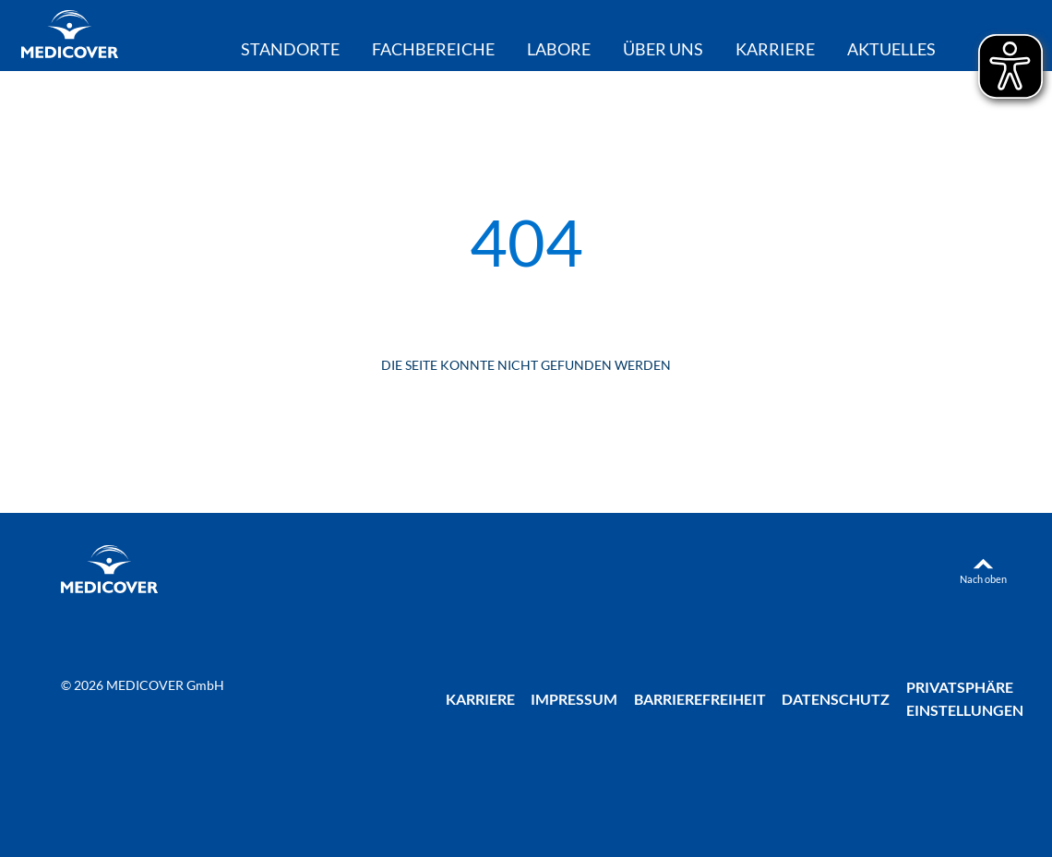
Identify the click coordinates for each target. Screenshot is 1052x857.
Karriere (775, 49)
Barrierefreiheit (700, 699)
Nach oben (983, 579)
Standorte (290, 49)
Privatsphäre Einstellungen (964, 698)
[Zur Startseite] (69, 36)
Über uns (663, 49)
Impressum (574, 699)
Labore (559, 49)
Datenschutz (836, 699)
